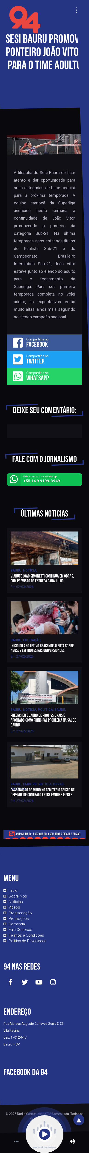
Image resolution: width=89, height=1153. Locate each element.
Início (13, 890)
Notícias (16, 901)
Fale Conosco (20, 929)
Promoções (19, 918)
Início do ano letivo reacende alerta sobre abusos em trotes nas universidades (42, 648)
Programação (20, 913)
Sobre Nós (18, 896)
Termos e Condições (26, 935)
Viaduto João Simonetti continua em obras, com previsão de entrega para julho (42, 578)
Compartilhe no (44, 342)
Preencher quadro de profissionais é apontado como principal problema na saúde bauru (43, 720)
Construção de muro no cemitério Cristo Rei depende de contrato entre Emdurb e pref (43, 792)
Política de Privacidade (27, 940)
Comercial (17, 924)
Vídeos (14, 907)
